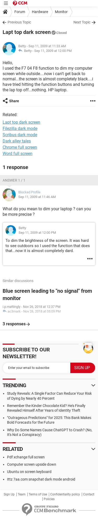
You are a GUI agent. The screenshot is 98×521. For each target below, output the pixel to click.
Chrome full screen (20, 147)
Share (14, 101)
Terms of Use (38, 494)
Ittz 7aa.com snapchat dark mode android (41, 479)
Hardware (40, 12)
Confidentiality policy (65, 494)
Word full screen (17, 153)
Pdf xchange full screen (26, 457)
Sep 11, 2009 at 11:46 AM (37, 197)
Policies (49, 499)
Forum (19, 12)
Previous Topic (19, 22)
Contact (88, 494)
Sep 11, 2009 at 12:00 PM (53, 51)
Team (22, 494)
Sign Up (9, 494)
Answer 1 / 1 (14, 180)
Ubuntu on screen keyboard (29, 472)
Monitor (61, 12)
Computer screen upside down (31, 464)
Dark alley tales (17, 141)
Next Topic (81, 22)
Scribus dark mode (20, 134)
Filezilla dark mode (20, 128)
